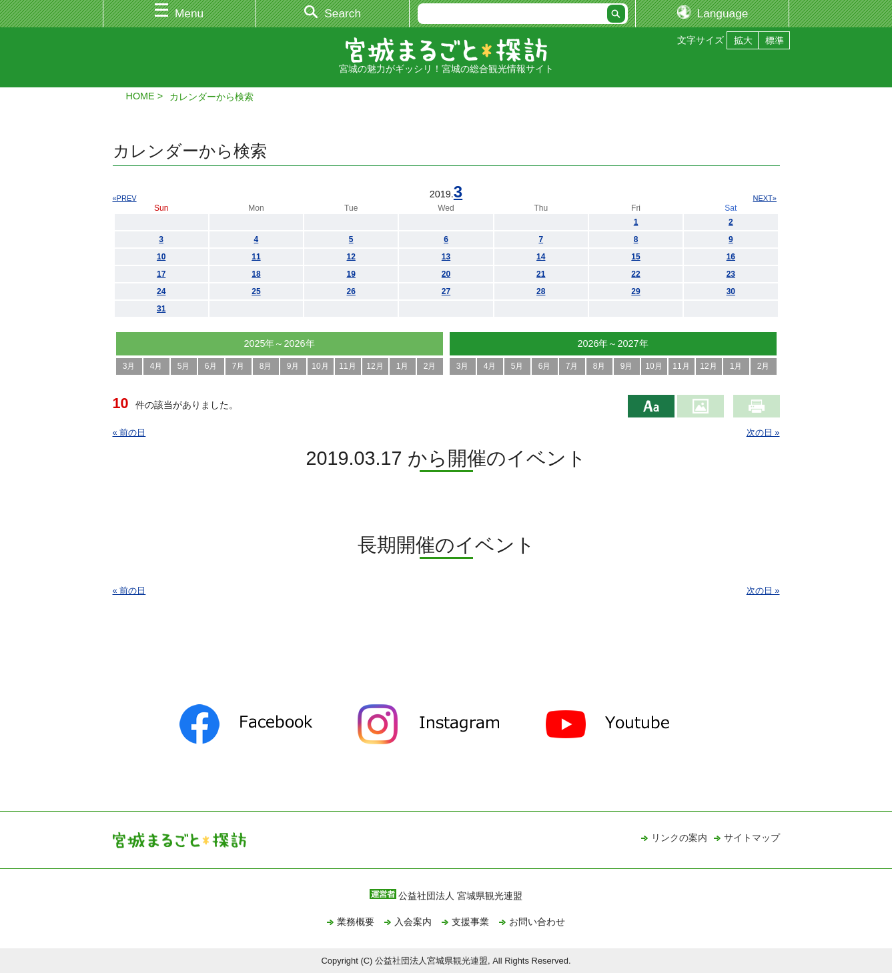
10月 (320, 366)
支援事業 (470, 921)
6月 (211, 366)
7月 (238, 366)
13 (446, 256)
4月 (156, 366)
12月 (374, 366)
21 (540, 274)
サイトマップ (752, 837)
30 (731, 291)
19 (351, 274)
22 (635, 274)
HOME (140, 96)
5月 (183, 366)
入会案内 (413, 921)
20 (446, 274)
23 (731, 274)
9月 (293, 366)
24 (161, 291)
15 (635, 256)
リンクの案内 (679, 837)
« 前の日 (129, 432)
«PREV (125, 198)
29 (635, 291)
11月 (347, 366)
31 (161, 308)
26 (351, 291)
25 (256, 291)
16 (731, 256)
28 (540, 291)
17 (161, 274)
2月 (430, 366)
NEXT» (765, 198)
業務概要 (355, 921)
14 (540, 256)
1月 (402, 366)
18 (256, 274)
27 (446, 291)
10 (161, 256)
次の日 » (763, 432)
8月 (266, 366)
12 (351, 256)
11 (256, 256)
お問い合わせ (537, 921)
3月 (129, 366)
